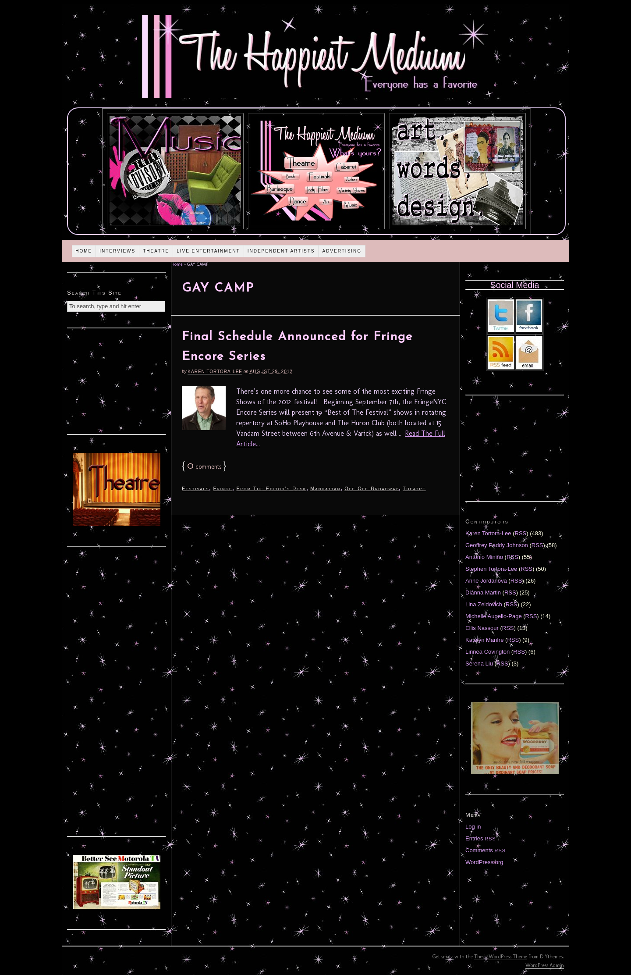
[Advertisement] (116, 380)
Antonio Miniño (484, 557)
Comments (485, 850)
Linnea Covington (487, 651)
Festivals (195, 488)
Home (83, 251)
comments (204, 466)
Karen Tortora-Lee (215, 371)
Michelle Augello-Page (493, 616)
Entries (480, 838)
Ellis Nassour (482, 628)
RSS (521, 533)
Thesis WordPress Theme (500, 957)
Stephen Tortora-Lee (491, 569)
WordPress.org (484, 862)
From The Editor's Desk (271, 488)
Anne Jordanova (486, 580)
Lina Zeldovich (483, 604)
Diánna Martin (483, 592)
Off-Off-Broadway (371, 488)
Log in (473, 826)
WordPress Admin (544, 965)
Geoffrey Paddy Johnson (496, 545)
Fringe (222, 488)
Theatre (156, 251)
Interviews (117, 251)
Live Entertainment (208, 251)
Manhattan (325, 488)
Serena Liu (479, 663)
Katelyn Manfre (484, 640)
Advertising (342, 251)
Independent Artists (281, 251)
